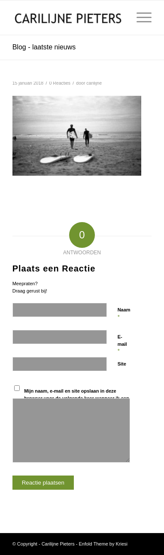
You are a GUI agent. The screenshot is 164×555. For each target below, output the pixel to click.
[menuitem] (140, 17)
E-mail (122, 344)
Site (122, 363)
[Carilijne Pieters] (68, 17)
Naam (124, 313)
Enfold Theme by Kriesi (103, 543)
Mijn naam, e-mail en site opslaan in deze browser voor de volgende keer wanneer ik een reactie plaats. (76, 398)
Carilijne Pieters (58, 543)
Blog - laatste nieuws (44, 47)
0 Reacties (59, 82)
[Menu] (140, 17)
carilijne (94, 82)
